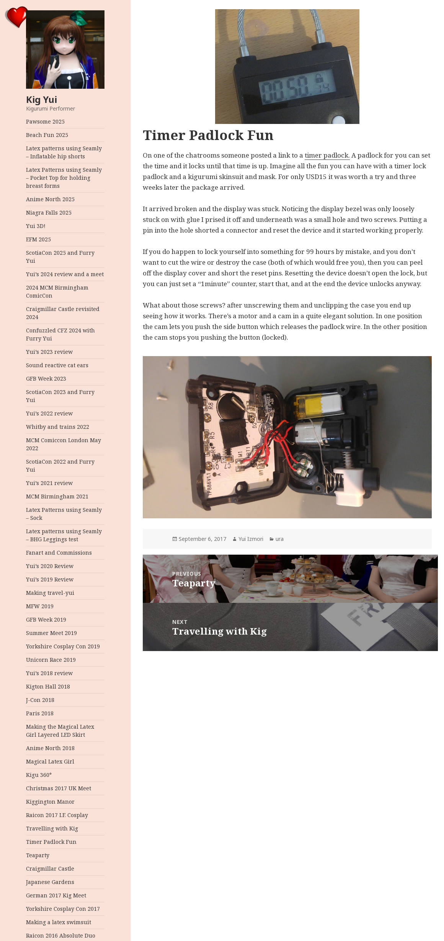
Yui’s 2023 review (49, 351)
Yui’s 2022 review (49, 413)
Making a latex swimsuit (58, 922)
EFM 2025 (38, 239)
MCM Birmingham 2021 (57, 496)
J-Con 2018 (40, 699)
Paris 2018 (40, 713)
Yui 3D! (36, 226)
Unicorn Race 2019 (51, 659)
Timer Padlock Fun (51, 841)
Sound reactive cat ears (57, 365)
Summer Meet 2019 (51, 633)
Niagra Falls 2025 (49, 212)
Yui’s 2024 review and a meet (65, 274)
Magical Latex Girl (50, 761)
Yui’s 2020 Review (49, 566)
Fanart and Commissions (59, 552)
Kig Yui (41, 99)
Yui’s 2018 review (49, 673)
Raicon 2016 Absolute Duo (60, 935)
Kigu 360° (39, 774)
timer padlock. (327, 155)
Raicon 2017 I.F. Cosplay (57, 815)
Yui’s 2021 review (49, 483)
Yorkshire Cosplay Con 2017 (63, 908)
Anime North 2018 (50, 748)
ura (280, 538)
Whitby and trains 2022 (57, 426)
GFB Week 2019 (46, 619)
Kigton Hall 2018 (48, 686)
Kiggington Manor (50, 801)
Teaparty (37, 855)
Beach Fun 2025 (47, 134)
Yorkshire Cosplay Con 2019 (63, 646)
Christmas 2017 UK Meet (58, 788)
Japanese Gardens (50, 882)
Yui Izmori (250, 538)
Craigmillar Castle (50, 868)
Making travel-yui (50, 592)
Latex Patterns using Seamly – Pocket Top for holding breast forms (64, 177)
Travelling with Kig (52, 828)
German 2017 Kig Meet (56, 895)
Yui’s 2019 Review (49, 579)
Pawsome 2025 (45, 121)
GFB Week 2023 (46, 378)
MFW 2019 (40, 606)
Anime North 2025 (50, 199)
